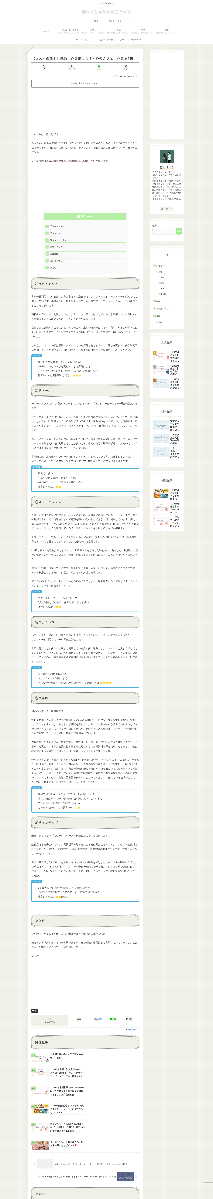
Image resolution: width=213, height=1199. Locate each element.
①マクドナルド (57, 226)
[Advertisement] (85, 108)
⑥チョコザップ (57, 261)
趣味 (35, 1011)
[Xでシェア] (44, 67)
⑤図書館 (54, 254)
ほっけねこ (167, 167)
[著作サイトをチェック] (162, 208)
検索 (154, 225)
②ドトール (55, 233)
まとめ (53, 268)
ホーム (130, 1190)
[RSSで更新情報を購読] (171, 208)
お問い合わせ (142, 1190)
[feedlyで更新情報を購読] (167, 208)
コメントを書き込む (87, 1160)
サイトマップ (178, 1190)
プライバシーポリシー (160, 1190)
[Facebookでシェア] (72, 67)
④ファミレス (56, 247)
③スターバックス (58, 240)
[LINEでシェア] (99, 67)
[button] (126, 67)
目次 (83, 216)
